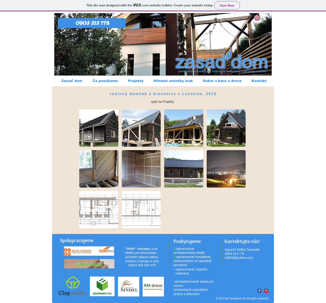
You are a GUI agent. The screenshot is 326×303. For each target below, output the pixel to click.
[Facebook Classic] (259, 291)
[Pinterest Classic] (266, 291)
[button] (98, 128)
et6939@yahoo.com (239, 258)
